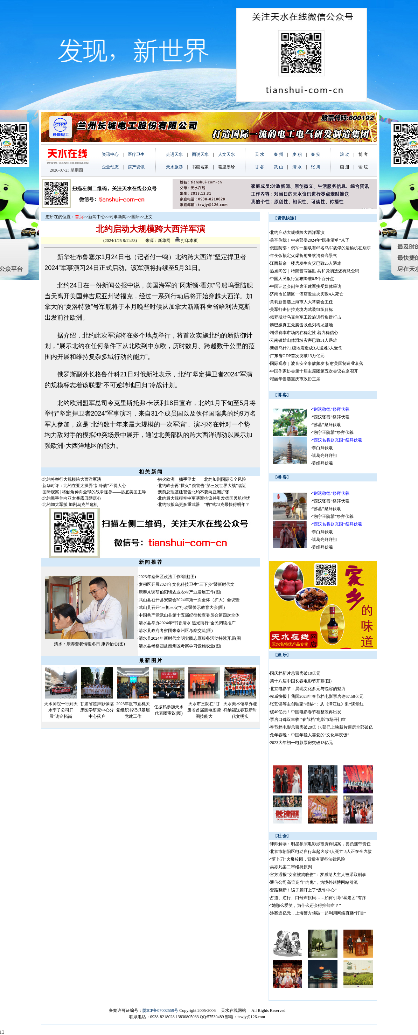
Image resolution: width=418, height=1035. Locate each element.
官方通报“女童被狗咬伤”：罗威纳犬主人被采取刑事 (318, 874)
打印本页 (186, 240)
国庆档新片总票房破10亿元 (295, 673)
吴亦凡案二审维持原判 (291, 866)
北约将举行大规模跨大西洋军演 (71, 479)
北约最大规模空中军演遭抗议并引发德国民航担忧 (204, 498)
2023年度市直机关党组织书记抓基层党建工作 (133, 710)
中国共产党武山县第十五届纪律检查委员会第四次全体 (189, 615)
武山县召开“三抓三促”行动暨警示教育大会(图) (182, 607)
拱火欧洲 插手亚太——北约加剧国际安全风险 (202, 479)
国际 (135, 216)
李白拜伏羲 (322, 447)
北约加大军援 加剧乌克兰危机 (70, 504)
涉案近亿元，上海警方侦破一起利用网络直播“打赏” (318, 913)
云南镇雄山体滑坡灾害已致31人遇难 (305, 340)
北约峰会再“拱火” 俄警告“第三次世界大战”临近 (202, 485)
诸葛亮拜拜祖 (324, 455)
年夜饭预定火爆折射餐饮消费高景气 (303, 255)
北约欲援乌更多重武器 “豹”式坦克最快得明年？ (204, 504)
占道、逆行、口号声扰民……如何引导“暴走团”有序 (318, 897)
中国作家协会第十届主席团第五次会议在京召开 (314, 371)
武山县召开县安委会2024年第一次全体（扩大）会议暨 (189, 599)
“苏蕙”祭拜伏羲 (326, 424)
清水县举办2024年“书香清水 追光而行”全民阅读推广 (187, 622)
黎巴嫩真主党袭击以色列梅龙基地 (301, 324)
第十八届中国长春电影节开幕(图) (301, 681)
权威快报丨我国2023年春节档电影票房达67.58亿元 (316, 696)
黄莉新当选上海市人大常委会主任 (301, 301)
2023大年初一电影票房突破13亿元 (301, 742)
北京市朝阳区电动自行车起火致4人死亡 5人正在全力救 (321, 851)
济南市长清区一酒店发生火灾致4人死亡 (306, 294)
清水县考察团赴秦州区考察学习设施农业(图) (180, 646)
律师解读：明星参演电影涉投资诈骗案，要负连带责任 (320, 843)
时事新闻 (118, 216)
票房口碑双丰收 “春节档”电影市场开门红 (308, 719)
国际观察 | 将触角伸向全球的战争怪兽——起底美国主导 (94, 491)
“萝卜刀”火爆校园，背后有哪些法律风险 (307, 859)
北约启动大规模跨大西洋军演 (297, 232)
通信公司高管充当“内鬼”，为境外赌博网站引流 (314, 882)
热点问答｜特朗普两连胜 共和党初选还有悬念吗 (314, 271)
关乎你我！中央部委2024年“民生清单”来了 (309, 240)
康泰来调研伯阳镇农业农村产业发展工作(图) (180, 592)
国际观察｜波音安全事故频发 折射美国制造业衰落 (316, 363)
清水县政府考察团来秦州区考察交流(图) (176, 630)
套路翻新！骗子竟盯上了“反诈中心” (303, 890)
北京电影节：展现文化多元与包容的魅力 (308, 688)
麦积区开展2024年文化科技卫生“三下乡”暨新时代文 (187, 584)
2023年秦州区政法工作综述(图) (167, 576)
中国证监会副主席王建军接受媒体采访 (305, 286)
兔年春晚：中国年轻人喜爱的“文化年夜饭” (309, 734)
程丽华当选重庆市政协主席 (295, 378)
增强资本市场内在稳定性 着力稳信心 (304, 332)
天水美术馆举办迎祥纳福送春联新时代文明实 (240, 710)
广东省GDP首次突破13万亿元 (297, 355)
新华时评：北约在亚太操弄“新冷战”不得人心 (84, 485)
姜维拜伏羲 (322, 463)
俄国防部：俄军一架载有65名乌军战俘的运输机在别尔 (320, 247)
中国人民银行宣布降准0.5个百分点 (302, 278)
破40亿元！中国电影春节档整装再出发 (305, 711)
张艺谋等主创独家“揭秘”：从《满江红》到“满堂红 (317, 704)
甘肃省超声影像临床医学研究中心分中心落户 (97, 710)
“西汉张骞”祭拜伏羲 (330, 417)
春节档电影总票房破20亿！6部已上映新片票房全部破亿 (321, 727)
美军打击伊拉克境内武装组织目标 (301, 309)
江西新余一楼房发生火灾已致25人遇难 (305, 263)
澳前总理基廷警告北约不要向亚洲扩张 (193, 491)
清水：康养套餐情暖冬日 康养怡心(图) (89, 643)
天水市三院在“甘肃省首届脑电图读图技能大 (204, 710)
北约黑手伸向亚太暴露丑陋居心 (71, 498)
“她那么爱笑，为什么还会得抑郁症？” (305, 905)
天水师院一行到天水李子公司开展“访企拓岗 (61, 710)
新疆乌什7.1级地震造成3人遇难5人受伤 (306, 348)
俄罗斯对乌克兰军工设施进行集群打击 (305, 317)
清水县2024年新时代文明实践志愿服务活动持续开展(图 (190, 638)
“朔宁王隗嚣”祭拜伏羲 (333, 432)
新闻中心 (96, 216)
